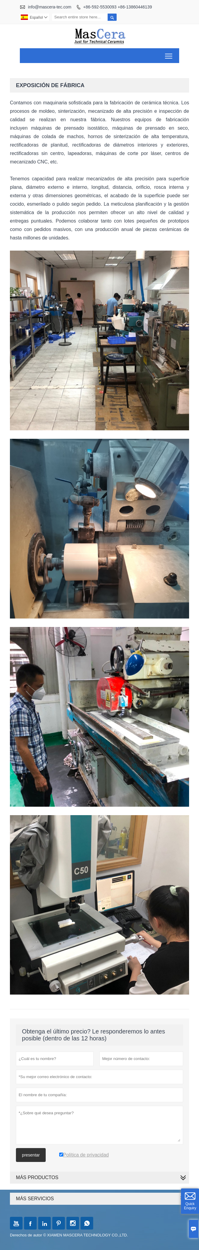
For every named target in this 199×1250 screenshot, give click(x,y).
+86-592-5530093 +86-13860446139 (117, 7)
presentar (31, 1155)
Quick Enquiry (190, 1206)
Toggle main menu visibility (169, 53)
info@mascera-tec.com (49, 7)
